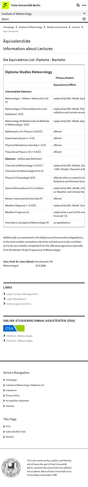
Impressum (11, 390)
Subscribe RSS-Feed (15, 431)
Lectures (76, 27)
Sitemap (10, 405)
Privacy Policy (13, 395)
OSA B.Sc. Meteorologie (19, 336)
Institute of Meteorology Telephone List (25, 385)
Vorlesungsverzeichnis (18, 304)
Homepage (8, 27)
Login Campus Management (22, 294)
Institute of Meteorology (30, 27)
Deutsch (10, 436)
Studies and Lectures (57, 27)
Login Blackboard (16, 299)
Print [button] (8, 426)
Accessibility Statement (17, 400)
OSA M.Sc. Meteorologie (19, 340)
